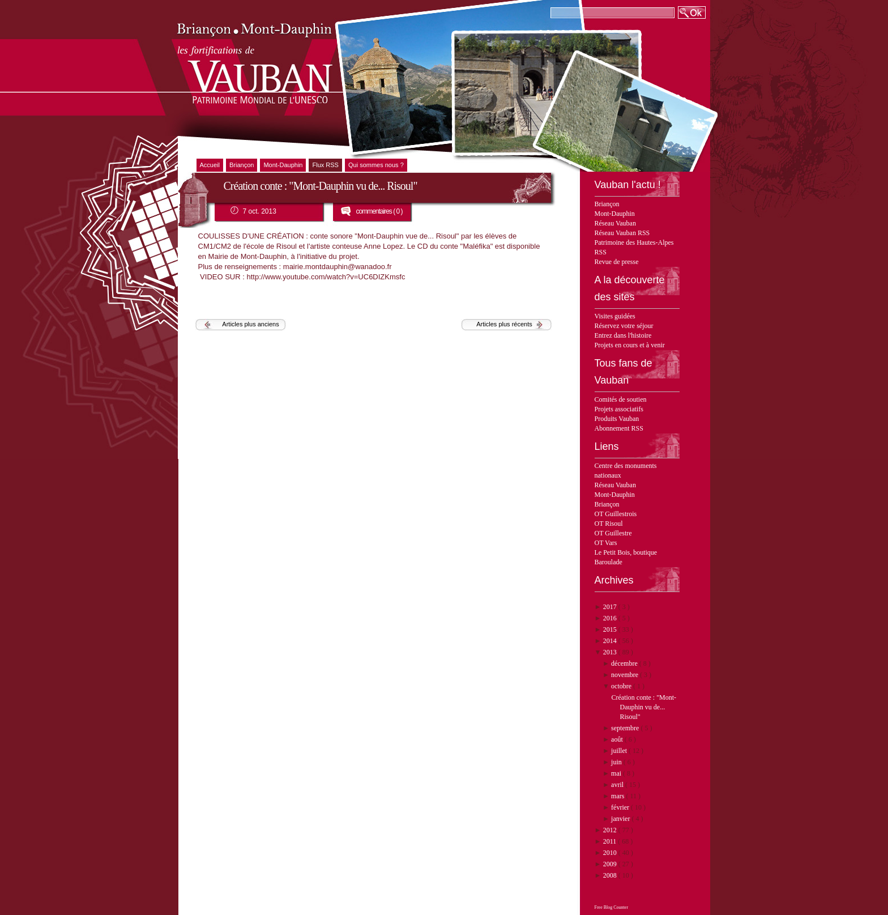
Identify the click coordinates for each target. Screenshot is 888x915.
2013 (610, 652)
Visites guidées (615, 316)
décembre (625, 663)
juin (617, 762)
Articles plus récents (504, 324)
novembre (625, 675)
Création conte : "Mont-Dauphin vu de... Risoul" (643, 707)
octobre (622, 686)
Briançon (607, 204)
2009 (610, 864)
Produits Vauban (617, 419)
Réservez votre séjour (624, 326)
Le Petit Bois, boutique (626, 552)
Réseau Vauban (615, 223)
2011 (610, 841)
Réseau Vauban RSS (622, 233)
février (621, 807)
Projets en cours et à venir (630, 345)
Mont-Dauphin (615, 214)
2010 (610, 853)
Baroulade (608, 562)
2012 (610, 830)
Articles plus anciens (250, 324)
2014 (610, 641)
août (618, 739)
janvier (621, 819)
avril (618, 785)
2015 (610, 629)
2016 (610, 618)
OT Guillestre (613, 533)
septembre (626, 728)
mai (617, 773)
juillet (620, 751)
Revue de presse (617, 262)
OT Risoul (609, 523)
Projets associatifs (619, 409)
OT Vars (606, 543)
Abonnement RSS (619, 428)
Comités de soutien (621, 399)
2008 (610, 875)
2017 (610, 607)
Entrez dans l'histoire (623, 335)
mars (618, 796)
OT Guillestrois (616, 514)
